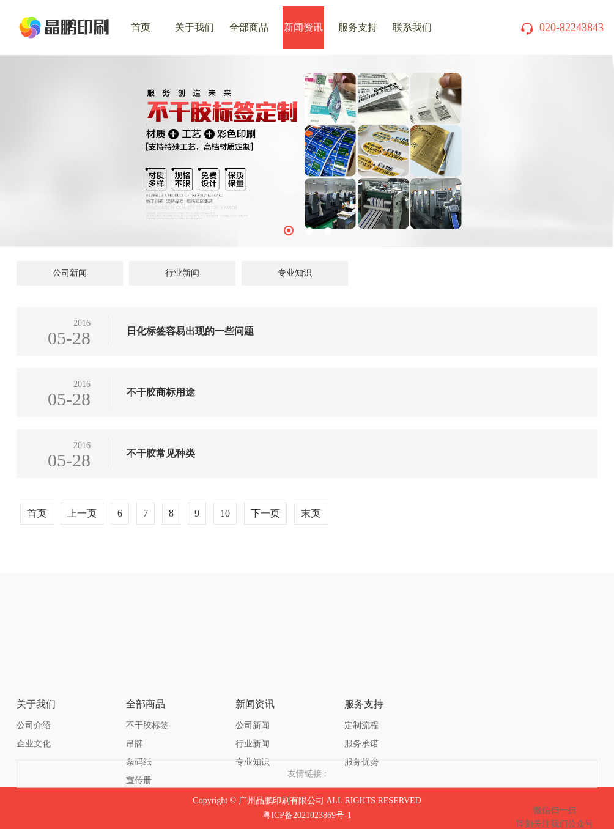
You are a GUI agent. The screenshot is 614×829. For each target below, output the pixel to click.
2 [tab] (309, 231)
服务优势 (361, 710)
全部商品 (248, 27)
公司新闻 (70, 273)
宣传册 (139, 729)
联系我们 (412, 27)
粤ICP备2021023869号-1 (306, 815)
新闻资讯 (303, 27)
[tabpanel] (307, 151)
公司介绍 (34, 674)
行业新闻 (182, 273)
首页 (36, 513)
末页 (310, 513)
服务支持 (357, 27)
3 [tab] (327, 231)
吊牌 (134, 692)
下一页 (265, 513)
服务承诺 (361, 692)
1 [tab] (288, 230)
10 (225, 513)
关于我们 (194, 27)
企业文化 (34, 692)
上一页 (82, 513)
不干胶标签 (147, 674)
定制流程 (361, 674)
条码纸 (139, 710)
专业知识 (295, 273)
